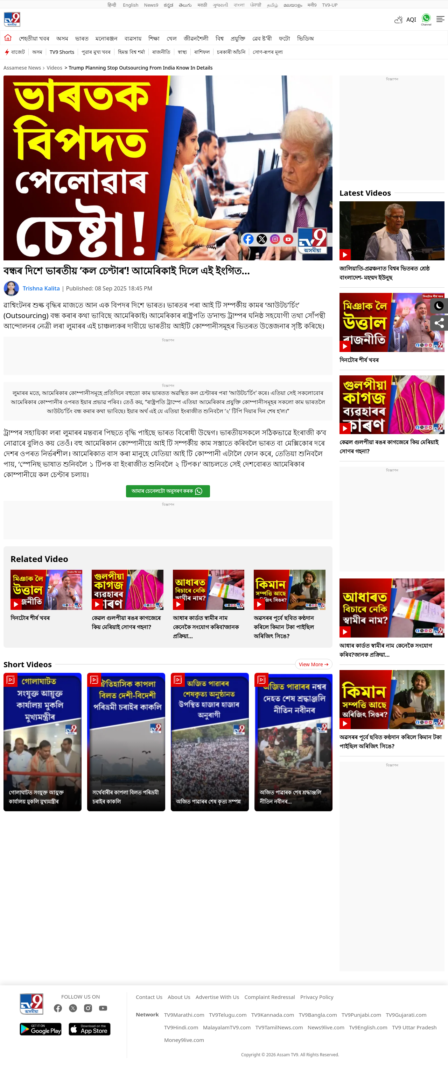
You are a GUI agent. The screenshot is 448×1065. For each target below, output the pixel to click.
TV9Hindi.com (181, 1027)
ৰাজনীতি (161, 52)
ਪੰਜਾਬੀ (255, 5)
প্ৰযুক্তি (238, 38)
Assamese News (22, 67)
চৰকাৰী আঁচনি (231, 52)
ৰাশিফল (202, 52)
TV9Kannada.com (272, 1014)
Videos (54, 67)
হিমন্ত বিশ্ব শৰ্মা (131, 52)
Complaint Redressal (269, 996)
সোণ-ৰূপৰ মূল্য (267, 52)
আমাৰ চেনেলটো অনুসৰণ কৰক (167, 491)
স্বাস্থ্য (182, 52)
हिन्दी (112, 5)
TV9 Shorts (62, 52)
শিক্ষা (154, 38)
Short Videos (28, 664)
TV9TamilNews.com (279, 1027)
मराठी (202, 5)
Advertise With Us (217, 996)
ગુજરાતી (220, 5)
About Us (179, 996)
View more (314, 664)
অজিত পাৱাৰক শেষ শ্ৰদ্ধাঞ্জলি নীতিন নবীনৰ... (290, 797)
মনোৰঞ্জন (107, 38)
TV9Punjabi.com (361, 1014)
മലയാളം (293, 5)
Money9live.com (184, 1039)
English (130, 5)
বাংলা (239, 5)
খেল (172, 38)
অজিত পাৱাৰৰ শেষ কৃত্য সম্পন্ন (208, 801)
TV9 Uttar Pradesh (414, 1027)
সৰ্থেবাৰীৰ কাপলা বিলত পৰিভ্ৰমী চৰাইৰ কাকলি (125, 797)
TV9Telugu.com (228, 1014)
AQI (411, 19)
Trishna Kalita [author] (42, 288)
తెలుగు (185, 5)
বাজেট (18, 52)
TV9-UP (330, 5)
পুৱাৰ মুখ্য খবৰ (96, 52)
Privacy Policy (317, 996)
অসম (62, 38)
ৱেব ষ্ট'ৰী (262, 38)
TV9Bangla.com (318, 1014)
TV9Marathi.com (184, 1014)
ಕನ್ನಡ (168, 5)
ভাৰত (82, 38)
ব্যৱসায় (133, 38)
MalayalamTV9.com (227, 1027)
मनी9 (312, 5)
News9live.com (326, 1027)
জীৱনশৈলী (196, 38)
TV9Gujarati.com (406, 1014)
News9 (151, 5)
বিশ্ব (220, 38)
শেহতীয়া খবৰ (34, 38)
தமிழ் (272, 5)
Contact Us (149, 996)
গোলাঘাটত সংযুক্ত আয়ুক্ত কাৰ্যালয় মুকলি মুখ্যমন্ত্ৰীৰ (36, 797)
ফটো (284, 38)
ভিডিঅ (305, 38)
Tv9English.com (368, 1027)
